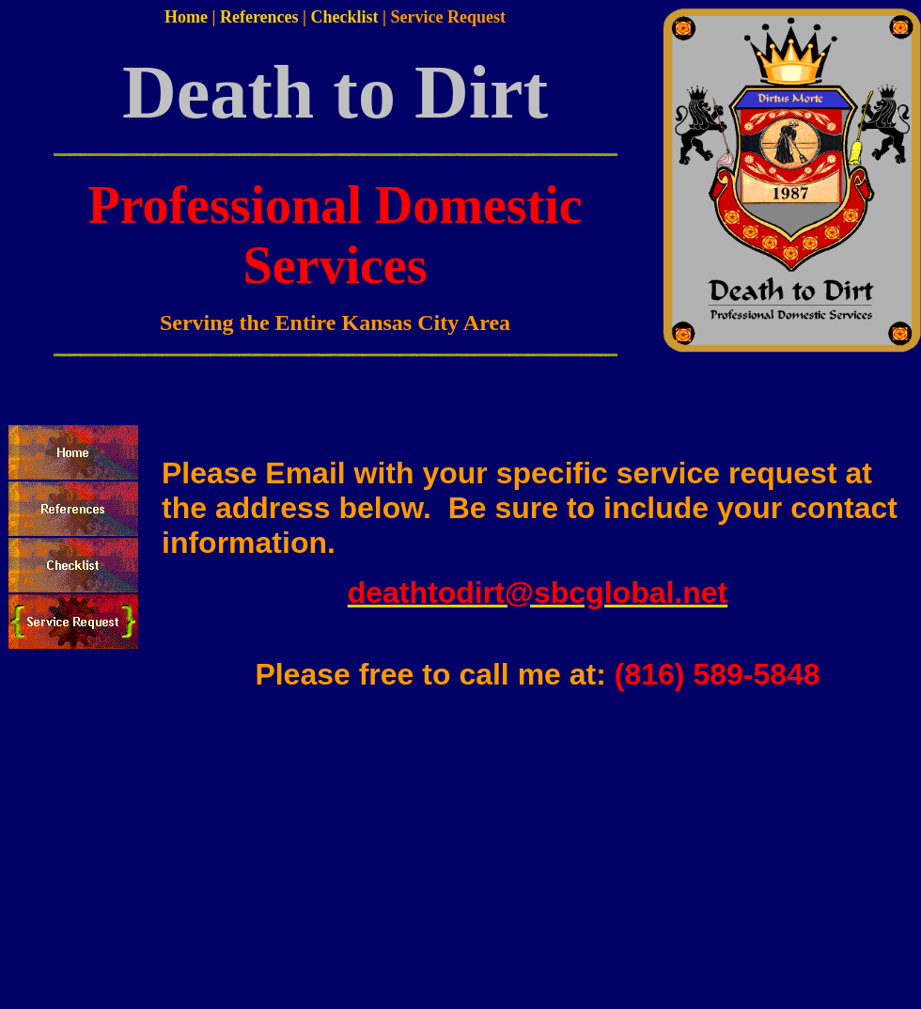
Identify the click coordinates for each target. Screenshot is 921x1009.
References (259, 17)
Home (186, 17)
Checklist (345, 17)
